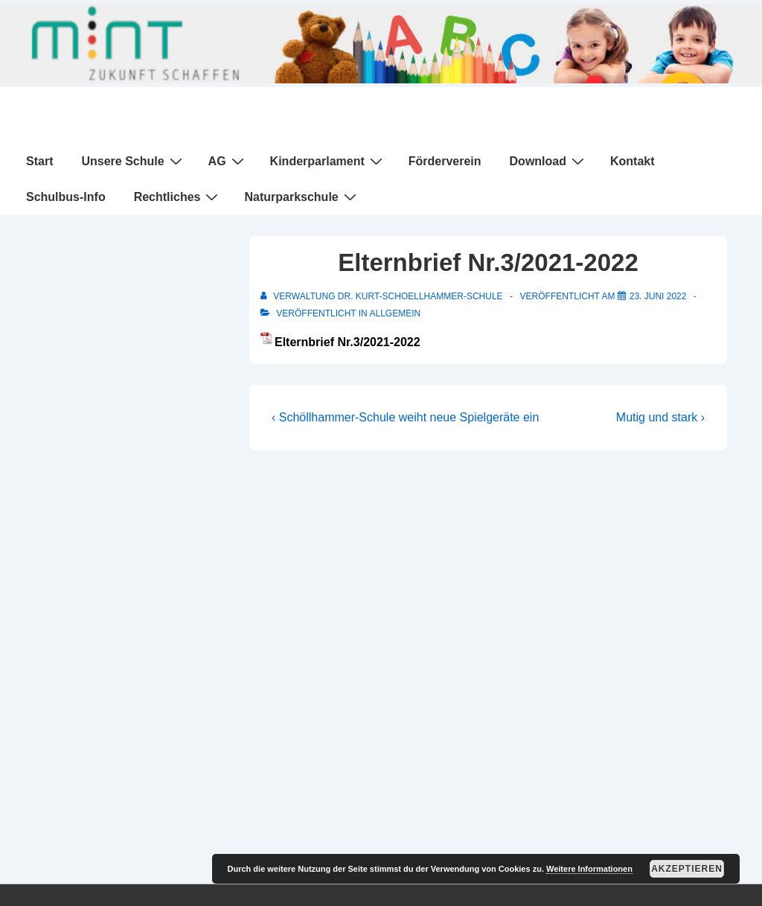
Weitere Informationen (589, 868)
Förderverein (445, 161)
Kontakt (632, 161)
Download (549, 160)
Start (39, 161)
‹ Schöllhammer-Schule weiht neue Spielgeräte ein (405, 417)
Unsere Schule (133, 160)
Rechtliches (178, 196)
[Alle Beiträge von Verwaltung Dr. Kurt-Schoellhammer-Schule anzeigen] (382, 296)
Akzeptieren (687, 869)
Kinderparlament (328, 160)
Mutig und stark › (660, 417)
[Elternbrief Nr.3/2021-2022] (658, 296)
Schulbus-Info (66, 197)
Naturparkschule (301, 196)
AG (228, 160)
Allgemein (394, 313)
